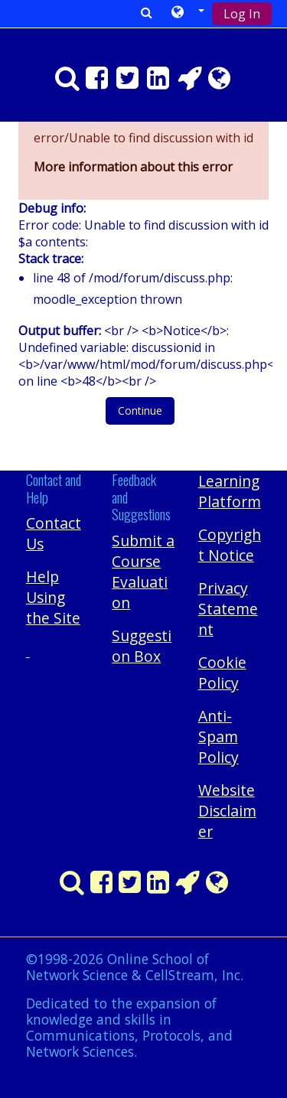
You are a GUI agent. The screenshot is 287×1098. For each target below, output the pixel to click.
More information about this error (133, 166)
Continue (140, 410)
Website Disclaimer (227, 811)
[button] (188, 13)
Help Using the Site (53, 597)
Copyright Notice (229, 544)
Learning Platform (229, 491)
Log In (241, 13)
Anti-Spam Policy (218, 736)
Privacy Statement (228, 609)
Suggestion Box (141, 645)
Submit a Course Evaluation (143, 571)
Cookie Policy (222, 672)
